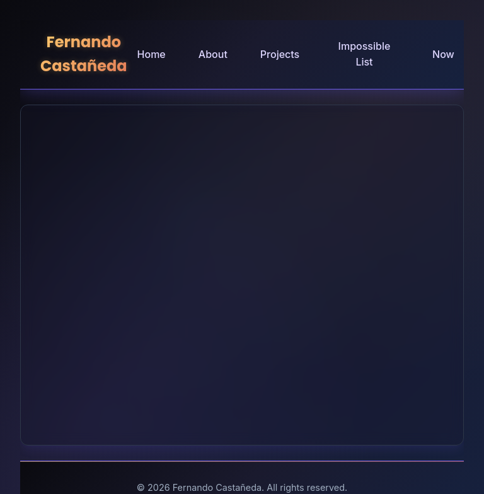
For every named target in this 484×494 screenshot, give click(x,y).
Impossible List (364, 54)
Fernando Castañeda (83, 54)
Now (443, 54)
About (213, 54)
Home (151, 54)
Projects (279, 54)
